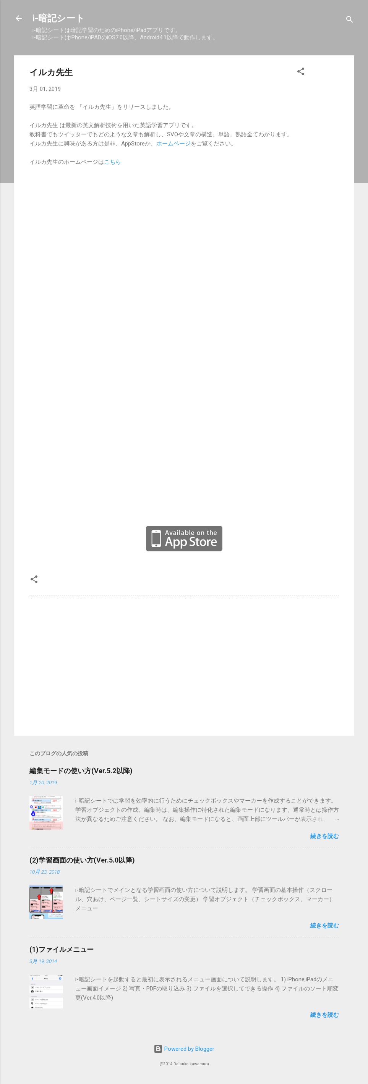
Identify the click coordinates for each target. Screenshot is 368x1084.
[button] (300, 73)
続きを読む (324, 836)
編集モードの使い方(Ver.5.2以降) (81, 771)
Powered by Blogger (184, 1048)
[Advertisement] (184, 664)
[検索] (349, 20)
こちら (112, 161)
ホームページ (173, 143)
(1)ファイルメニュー (61, 949)
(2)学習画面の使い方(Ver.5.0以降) (82, 860)
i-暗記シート (58, 18)
